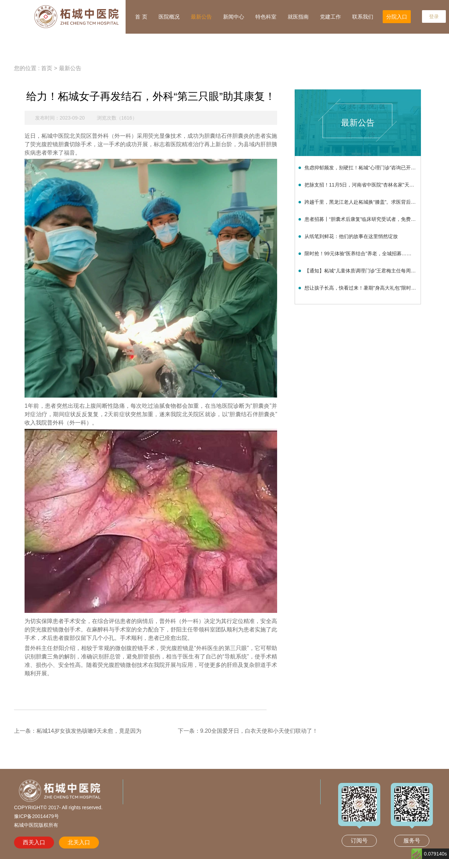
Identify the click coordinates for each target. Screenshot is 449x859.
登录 (434, 16)
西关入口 (34, 842)
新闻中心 (233, 17)
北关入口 (79, 842)
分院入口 (396, 17)
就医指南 (298, 17)
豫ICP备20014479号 (36, 816)
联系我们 (362, 17)
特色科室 (265, 17)
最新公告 (201, 17)
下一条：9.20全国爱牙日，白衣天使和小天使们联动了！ (248, 731)
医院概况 (169, 17)
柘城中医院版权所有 (36, 825)
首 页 (141, 17)
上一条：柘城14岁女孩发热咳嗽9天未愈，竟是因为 (77, 731)
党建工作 (330, 17)
